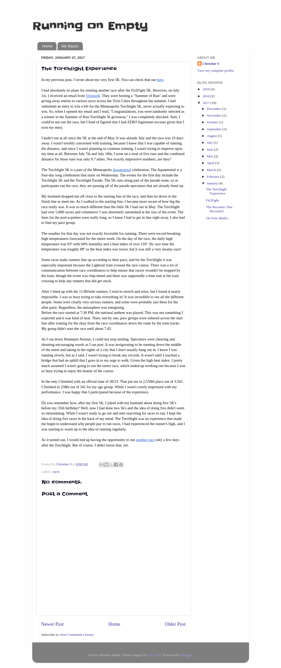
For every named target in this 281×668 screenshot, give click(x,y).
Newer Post (52, 624)
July (210, 142)
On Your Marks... (218, 218)
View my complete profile (215, 70)
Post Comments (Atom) (76, 635)
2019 (206, 89)
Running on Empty (90, 26)
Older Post (175, 624)
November (214, 115)
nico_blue (154, 655)
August (212, 136)
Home (47, 46)
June (210, 149)
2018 (206, 96)
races (56, 472)
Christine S (211, 64)
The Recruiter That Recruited (219, 209)
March (212, 170)
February (213, 176)
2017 (206, 103)
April (211, 163)
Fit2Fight (212, 200)
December (214, 109)
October (213, 122)
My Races (70, 46)
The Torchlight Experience (216, 191)
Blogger (186, 655)
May (210, 156)
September (215, 129)
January (213, 183)
